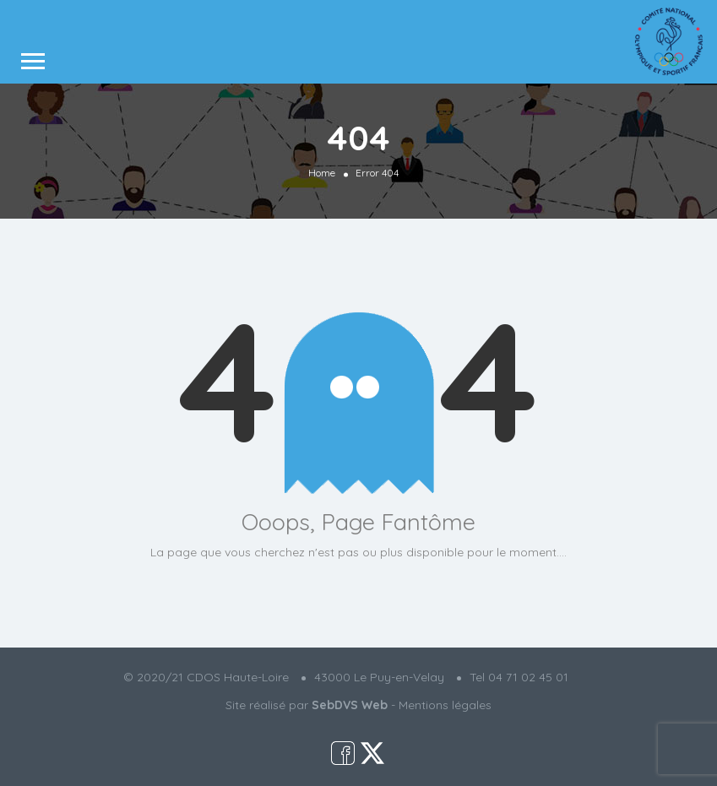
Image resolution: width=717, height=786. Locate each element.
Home (321, 172)
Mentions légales (445, 705)
